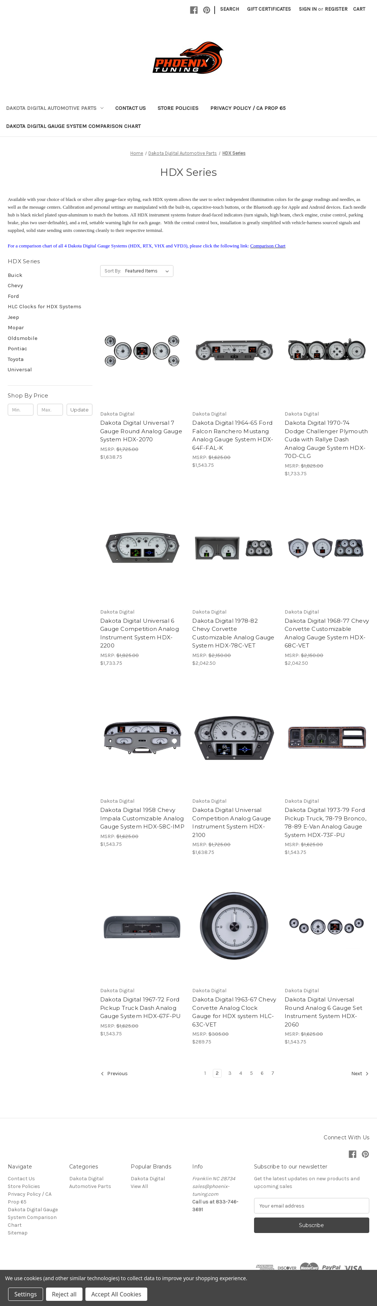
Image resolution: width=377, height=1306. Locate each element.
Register (336, 9)
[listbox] (148, 271)
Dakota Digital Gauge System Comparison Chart (73, 126)
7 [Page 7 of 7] (272, 1073)
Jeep (13, 317)
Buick (15, 275)
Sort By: (113, 271)
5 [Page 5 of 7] (251, 1073)
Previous (114, 1073)
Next (360, 1073)
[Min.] (21, 410)
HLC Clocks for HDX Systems (44, 306)
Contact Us (130, 108)
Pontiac (17, 348)
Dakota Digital (148, 1178)
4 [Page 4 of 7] (240, 1073)
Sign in (308, 9)
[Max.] (50, 410)
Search (229, 9)
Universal (20, 369)
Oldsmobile (23, 338)
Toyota (16, 359)
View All (139, 1186)
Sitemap (18, 1233)
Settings (25, 1294)
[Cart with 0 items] (359, 9)
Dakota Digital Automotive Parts (54, 108)
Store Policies (178, 108)
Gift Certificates (269, 9)
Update (79, 410)
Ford (13, 296)
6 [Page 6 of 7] (262, 1073)
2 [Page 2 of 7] (217, 1073)
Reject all (64, 1294)
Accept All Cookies (116, 1294)
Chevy (15, 285)
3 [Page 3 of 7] (230, 1073)
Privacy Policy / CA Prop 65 (248, 108)
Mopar (16, 327)
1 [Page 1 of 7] (205, 1073)
